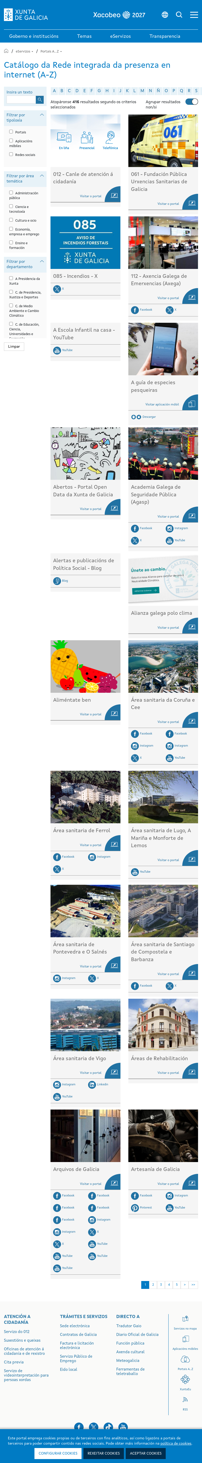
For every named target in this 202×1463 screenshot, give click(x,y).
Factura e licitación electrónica (77, 1346)
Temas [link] (84, 36)
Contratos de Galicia (78, 1335)
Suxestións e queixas (22, 1341)
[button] (194, 14)
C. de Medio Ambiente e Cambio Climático (24, 311)
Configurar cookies (58, 1453)
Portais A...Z (51, 51)
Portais (20, 132)
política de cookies (175, 1443)
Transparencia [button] (164, 36)
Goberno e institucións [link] (34, 36)
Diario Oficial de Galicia (137, 1335)
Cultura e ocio (25, 220)
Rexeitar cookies (104, 1453)
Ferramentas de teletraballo (130, 1372)
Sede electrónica (75, 1326)
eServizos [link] (120, 36)
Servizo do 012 (16, 1332)
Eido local (68, 1370)
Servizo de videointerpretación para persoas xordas (26, 1375)
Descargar (149, 417)
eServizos (25, 51)
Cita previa (14, 1363)
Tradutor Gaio (128, 1326)
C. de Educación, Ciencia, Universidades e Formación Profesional (24, 334)
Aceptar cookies (145, 1453)
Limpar (14, 346)
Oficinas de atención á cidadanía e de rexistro (24, 1351)
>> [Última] (193, 1285)
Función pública (130, 1344)
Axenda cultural (130, 1352)
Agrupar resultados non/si (163, 105)
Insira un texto (19, 93)
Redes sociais (25, 155)
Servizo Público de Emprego (76, 1359)
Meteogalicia (127, 1361)
